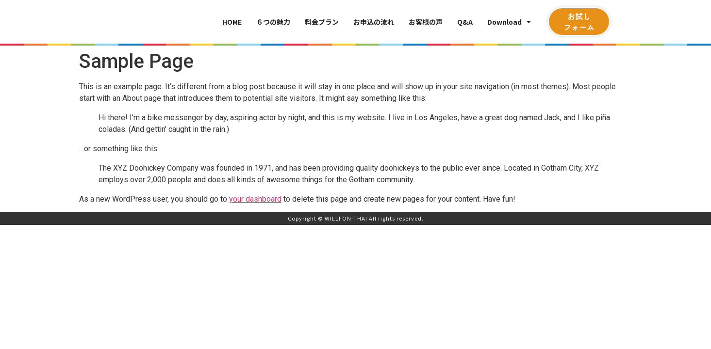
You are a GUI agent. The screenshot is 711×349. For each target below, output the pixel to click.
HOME (232, 22)
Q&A (465, 22)
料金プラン (322, 22)
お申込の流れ (373, 22)
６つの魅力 (273, 22)
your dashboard (255, 199)
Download (509, 22)
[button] (579, 21)
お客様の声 (426, 22)
